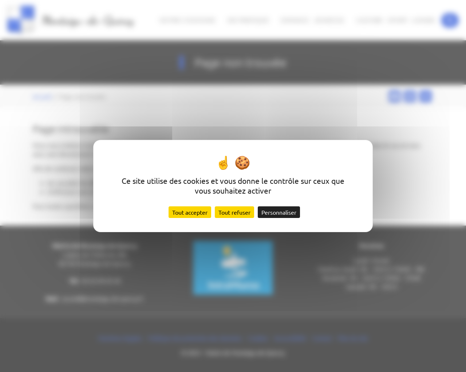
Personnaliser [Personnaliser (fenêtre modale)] (278, 212)
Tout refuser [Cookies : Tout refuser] (234, 212)
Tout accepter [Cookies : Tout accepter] (190, 212)
